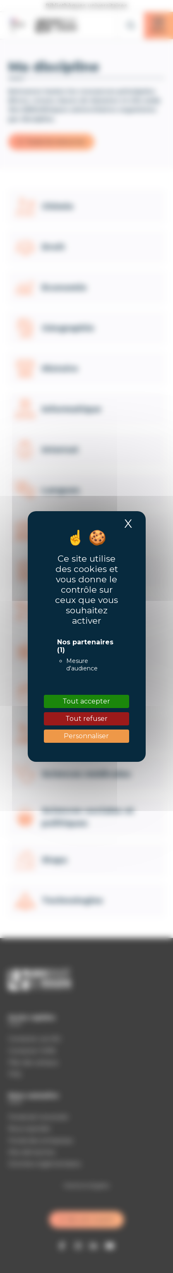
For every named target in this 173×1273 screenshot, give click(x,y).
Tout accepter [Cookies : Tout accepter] (86, 701)
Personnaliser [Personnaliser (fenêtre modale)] (86, 736)
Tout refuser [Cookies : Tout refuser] (86, 719)
